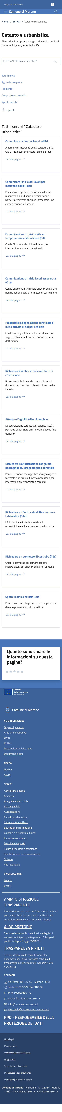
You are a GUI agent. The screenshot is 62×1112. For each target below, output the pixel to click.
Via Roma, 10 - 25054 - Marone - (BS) (31, 981)
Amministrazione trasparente (21, 902)
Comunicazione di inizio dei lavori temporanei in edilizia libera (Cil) (25, 236)
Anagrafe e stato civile (16, 801)
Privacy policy (10, 1046)
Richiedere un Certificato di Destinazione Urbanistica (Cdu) (30, 514)
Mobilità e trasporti (14, 843)
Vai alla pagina (15, 159)
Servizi (16, 22)
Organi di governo (14, 727)
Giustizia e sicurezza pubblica (19, 833)
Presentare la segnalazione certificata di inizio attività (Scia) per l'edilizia (29, 324)
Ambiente (9, 796)
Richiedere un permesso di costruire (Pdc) (30, 556)
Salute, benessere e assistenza (20, 849)
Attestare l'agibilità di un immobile (26, 419)
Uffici (7, 738)
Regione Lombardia (13, 4)
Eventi (7, 886)
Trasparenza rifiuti (24, 948)
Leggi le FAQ (9, 1059)
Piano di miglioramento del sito (18, 1079)
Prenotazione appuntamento (17, 1072)
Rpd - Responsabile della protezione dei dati (29, 1020)
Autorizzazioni (12, 812)
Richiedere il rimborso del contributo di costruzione (29, 373)
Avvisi (7, 775)
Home (5, 22)
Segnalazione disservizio (15, 1066)
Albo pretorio (18, 926)
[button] (8, 110)
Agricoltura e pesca (14, 791)
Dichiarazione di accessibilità (17, 1052)
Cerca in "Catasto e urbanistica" (20, 61)
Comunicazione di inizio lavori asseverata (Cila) (30, 280)
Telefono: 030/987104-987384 (23, 987)
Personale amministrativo (18, 748)
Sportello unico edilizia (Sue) (22, 596)
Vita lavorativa (12, 865)
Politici (7, 743)
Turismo (8, 859)
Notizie (8, 769)
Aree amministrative (15, 733)
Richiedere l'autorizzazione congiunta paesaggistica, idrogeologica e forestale (29, 465)
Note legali (9, 1039)
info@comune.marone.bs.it (21, 1004)
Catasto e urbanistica (15, 817)
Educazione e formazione (18, 828)
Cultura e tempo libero (16, 822)
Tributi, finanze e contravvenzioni (22, 854)
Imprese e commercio (15, 838)
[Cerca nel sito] (56, 11)
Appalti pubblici (12, 806)
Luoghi (8, 880)
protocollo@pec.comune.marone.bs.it (26, 1009)
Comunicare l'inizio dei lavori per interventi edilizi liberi (25, 183)
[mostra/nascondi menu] (6, 11)
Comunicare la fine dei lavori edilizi (26, 141)
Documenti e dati (13, 754)
